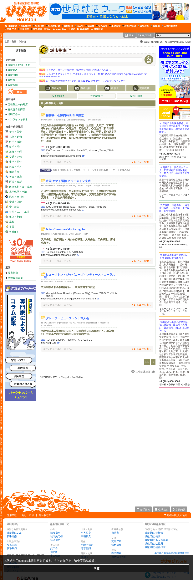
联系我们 (12, 548)
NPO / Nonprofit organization (54, 323)
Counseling (59, 120)
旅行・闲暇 (15, 151)
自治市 (115, 532)
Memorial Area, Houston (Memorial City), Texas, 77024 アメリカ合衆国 (81, 294)
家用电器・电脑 (18, 192)
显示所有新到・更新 (19, 65)
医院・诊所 (15, 182)
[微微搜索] (11, 26)
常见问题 (12, 544)
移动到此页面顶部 (177, 515)
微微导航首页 (15, 278)
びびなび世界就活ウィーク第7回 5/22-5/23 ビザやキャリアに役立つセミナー (82, 80)
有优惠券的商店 (16, 109)
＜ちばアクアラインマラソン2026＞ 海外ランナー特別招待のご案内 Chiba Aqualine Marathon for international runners (93, 75)
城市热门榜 (56, 536)
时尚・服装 (15, 141)
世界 (7, 41)
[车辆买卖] (114, 26)
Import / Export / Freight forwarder (94, 185)
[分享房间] (143, 26)
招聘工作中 (14, 114)
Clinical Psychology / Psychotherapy (84, 120)
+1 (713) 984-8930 (58, 203)
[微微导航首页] (24, 11)
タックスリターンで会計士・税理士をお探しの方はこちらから (75, 70)
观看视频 (13, 85)
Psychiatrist (46, 120)
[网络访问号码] (55, 29)
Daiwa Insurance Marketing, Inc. (66, 229)
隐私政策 (88, 560)
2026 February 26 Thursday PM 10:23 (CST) (167, 42)
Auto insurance (60, 234)
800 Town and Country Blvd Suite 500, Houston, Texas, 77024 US (80, 151)
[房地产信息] (129, 26)
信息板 (54, 552)
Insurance (45, 234)
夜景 (11, 227)
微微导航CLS (14, 532)
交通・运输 (15, 156)
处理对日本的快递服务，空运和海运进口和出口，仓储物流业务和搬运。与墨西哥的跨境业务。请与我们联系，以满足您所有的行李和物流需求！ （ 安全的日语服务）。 (78, 194)
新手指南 (12, 536)
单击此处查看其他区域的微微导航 (172, 553)
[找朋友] (155, 26)
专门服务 (14, 207)
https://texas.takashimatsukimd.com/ (61, 156)
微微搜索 (116, 553)
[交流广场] (10, 29)
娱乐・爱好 (15, 146)
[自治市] (25, 26)
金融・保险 (15, 202)
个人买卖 (86, 532)
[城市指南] (38, 26)
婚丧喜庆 (14, 171)
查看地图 (13, 75)
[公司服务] (83, 29)
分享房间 (86, 548)
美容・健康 (15, 177)
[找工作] (79, 26)
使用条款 (12, 515)
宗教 (11, 222)
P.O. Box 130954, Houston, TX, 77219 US (69, 339)
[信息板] (89, 26)
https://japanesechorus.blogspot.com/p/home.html (68, 298)
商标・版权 (28, 515)
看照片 (11, 80)
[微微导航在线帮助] (72, 29)
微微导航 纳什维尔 (155, 547)
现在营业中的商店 (18, 104)
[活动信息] (67, 26)
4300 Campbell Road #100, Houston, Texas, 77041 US (76, 206)
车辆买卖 (86, 536)
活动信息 (55, 540)
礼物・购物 (15, 136)
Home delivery (48, 185)
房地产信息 (87, 544)
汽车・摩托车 (16, 197)
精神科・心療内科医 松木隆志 (65, 115)
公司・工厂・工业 (19, 212)
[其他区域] (97, 29)
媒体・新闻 (15, 217)
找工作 (54, 548)
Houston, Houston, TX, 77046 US (64, 252)
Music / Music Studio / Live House (57, 281)
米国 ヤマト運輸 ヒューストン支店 (68, 181)
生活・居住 (15, 161)
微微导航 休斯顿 (154, 532)
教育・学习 (15, 166)
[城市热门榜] (53, 26)
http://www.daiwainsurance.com (58, 255)
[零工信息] (36, 29)
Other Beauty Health (78, 234)
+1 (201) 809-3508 (58, 147)
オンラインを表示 (18, 119)
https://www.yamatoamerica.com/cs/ (61, 209)
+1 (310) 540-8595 (58, 248)
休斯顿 (22, 41)
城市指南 (21, 50)
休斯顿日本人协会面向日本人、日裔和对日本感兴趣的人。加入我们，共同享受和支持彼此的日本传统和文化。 (77, 332)
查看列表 (13, 70)
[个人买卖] (101, 26)
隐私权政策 (45, 515)
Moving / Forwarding (66, 185)
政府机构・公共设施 (20, 187)
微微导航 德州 (152, 536)
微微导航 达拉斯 (154, 543)
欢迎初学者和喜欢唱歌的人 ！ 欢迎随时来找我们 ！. (70, 287)
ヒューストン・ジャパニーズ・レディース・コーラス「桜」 (78, 276)
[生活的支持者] (169, 26)
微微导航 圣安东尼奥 (156, 540)
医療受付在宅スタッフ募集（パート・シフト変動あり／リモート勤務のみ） (92, 170)
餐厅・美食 (15, 131)
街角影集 (116, 544)
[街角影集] (23, 29)
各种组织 (14, 232)
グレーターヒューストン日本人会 (67, 318)
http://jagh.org (49, 342)
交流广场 (116, 541)
